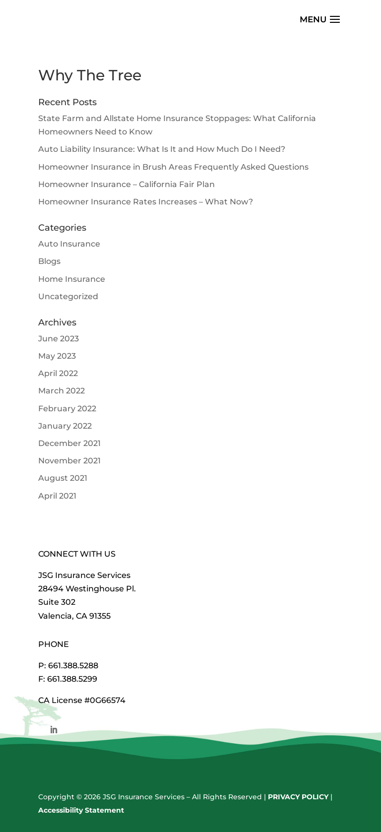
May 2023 (57, 356)
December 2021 (69, 443)
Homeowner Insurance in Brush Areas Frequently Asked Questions (173, 167)
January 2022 (65, 426)
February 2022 (67, 408)
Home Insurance (71, 279)
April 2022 (58, 373)
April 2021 (57, 496)
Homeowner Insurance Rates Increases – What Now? (145, 201)
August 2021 (62, 478)
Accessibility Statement (81, 810)
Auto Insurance (69, 244)
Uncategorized (68, 296)
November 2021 (69, 460)
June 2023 (58, 338)
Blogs (49, 261)
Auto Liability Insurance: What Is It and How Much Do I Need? (161, 149)
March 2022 (61, 390)
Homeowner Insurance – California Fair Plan (126, 184)
